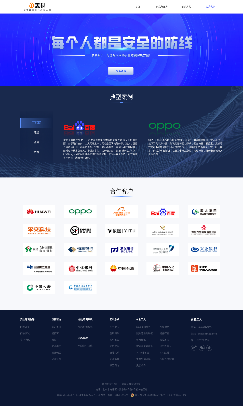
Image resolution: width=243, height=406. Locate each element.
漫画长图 (56, 352)
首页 (137, 6)
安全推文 (56, 346)
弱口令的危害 (143, 327)
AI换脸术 (164, 327)
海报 (54, 340)
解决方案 (186, 6)
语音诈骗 (141, 340)
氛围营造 (56, 319)
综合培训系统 (85, 319)
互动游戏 (114, 319)
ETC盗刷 (164, 352)
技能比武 (114, 352)
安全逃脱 (114, 359)
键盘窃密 (164, 333)
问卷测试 (25, 333)
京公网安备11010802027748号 (150, 395)
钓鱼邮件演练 (85, 345)
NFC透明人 (165, 346)
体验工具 (141, 319)
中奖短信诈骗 (143, 359)
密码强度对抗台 (144, 346)
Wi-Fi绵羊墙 (142, 352)
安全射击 (114, 327)
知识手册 (56, 327)
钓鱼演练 (83, 338)
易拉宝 (55, 333)
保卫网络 (114, 365)
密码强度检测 (167, 359)
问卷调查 (25, 327)
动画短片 (56, 359)
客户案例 (210, 6)
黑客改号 (141, 365)
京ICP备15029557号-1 (86, 395)
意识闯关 (114, 333)
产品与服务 (162, 6)
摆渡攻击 (164, 340)
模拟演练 (25, 340)
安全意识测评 (27, 319)
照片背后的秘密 (144, 333)
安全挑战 (114, 340)
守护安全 (114, 346)
